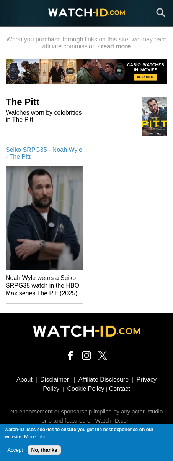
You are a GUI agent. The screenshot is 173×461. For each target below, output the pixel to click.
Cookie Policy (85, 388)
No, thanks (44, 452)
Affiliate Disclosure (103, 379)
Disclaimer (54, 379)
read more (116, 46)
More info (35, 438)
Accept (15, 452)
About (24, 379)
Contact (119, 388)
